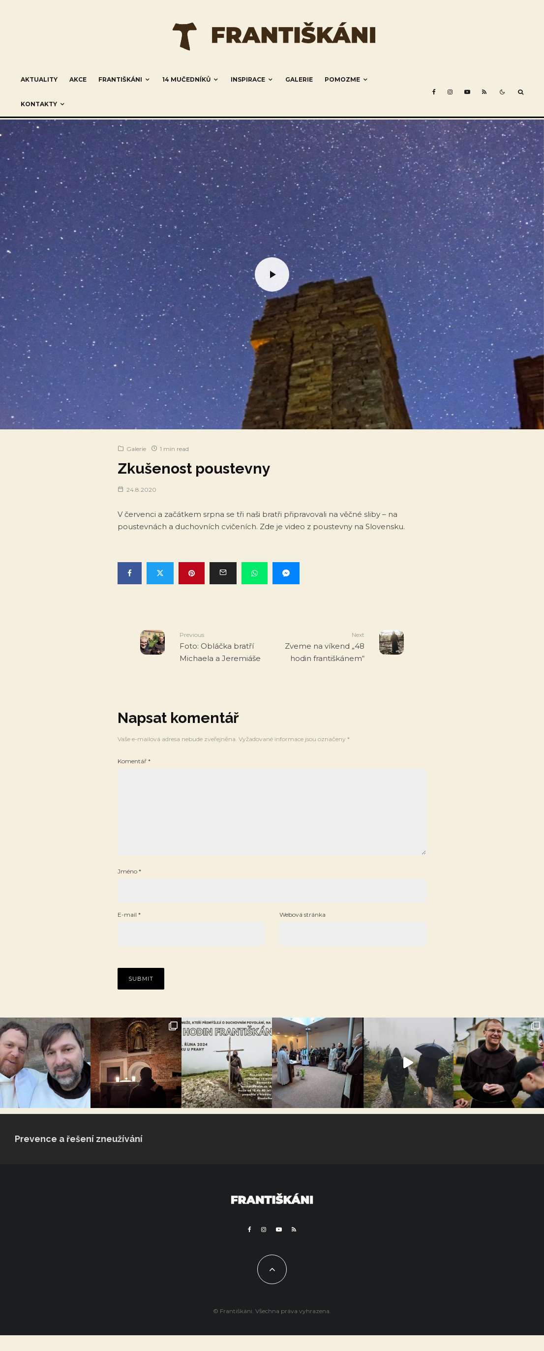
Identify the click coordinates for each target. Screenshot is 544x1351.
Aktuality (39, 79)
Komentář (134, 761)
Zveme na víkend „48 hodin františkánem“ (321, 646)
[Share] (130, 573)
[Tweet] (160, 573)
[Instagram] (450, 92)
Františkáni (120, 79)
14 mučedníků (186, 79)
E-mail (129, 930)
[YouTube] (467, 92)
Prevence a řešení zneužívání (79, 1154)
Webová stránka (302, 930)
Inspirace (248, 79)
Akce (78, 79)
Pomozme (342, 79)
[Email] (223, 573)
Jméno (129, 887)
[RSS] (484, 92)
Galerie (299, 79)
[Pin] (192, 573)
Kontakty (39, 104)
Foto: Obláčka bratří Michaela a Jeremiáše (222, 646)
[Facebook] (434, 92)
